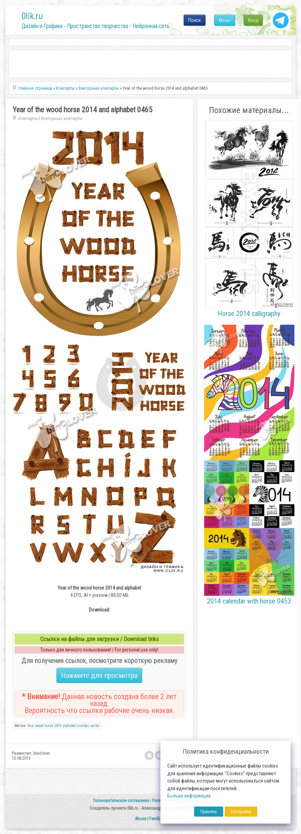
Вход (253, 20)
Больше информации (189, 796)
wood (39, 725)
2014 (58, 725)
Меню (225, 20)
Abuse (140, 818)
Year (30, 725)
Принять (208, 811)
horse (48, 725)
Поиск (194, 20)
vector (95, 725)
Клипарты (27, 118)
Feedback (158, 818)
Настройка (241, 811)
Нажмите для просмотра (99, 675)
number (83, 725)
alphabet (69, 725)
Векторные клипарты (61, 118)
